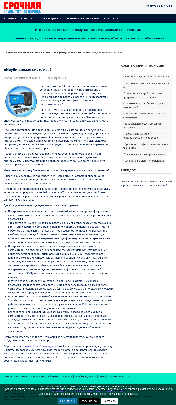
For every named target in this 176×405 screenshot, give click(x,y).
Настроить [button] (109, 400)
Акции (25, 376)
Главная (10, 18)
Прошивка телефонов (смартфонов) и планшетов (145, 145)
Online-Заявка (54, 376)
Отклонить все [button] (89, 400)
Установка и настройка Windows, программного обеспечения (143, 95)
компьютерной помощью (38, 346)
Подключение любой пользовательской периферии (140, 135)
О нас (25, 18)
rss (128, 376)
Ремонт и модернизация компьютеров (147, 76)
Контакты (111, 18)
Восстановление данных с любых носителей (143, 125)
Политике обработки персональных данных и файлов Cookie (87, 391)
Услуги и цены (48, 18)
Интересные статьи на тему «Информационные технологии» (88, 29)
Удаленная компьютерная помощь (144, 154)
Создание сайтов (116, 376)
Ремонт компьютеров (83, 18)
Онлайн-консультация (86, 376)
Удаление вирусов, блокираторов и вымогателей (144, 105)
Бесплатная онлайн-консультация (144, 160)
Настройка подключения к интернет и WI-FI (146, 84)
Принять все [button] (67, 400)
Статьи (102, 376)
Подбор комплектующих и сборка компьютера (143, 115)
